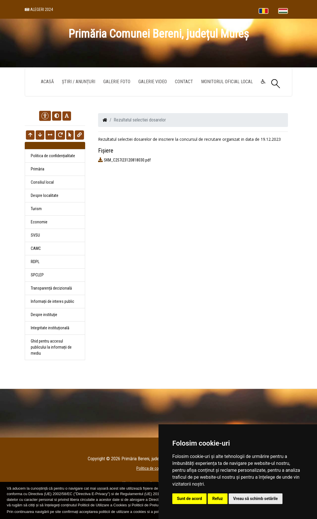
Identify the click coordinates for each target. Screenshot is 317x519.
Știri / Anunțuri (78, 81)
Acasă (47, 81)
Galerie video (152, 81)
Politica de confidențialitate (53, 155)
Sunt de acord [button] (189, 498)
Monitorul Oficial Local (227, 81)
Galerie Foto (116, 81)
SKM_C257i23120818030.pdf (127, 160)
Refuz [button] (217, 498)
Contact (184, 81)
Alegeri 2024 (39, 9)
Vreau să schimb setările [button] (255, 498)
